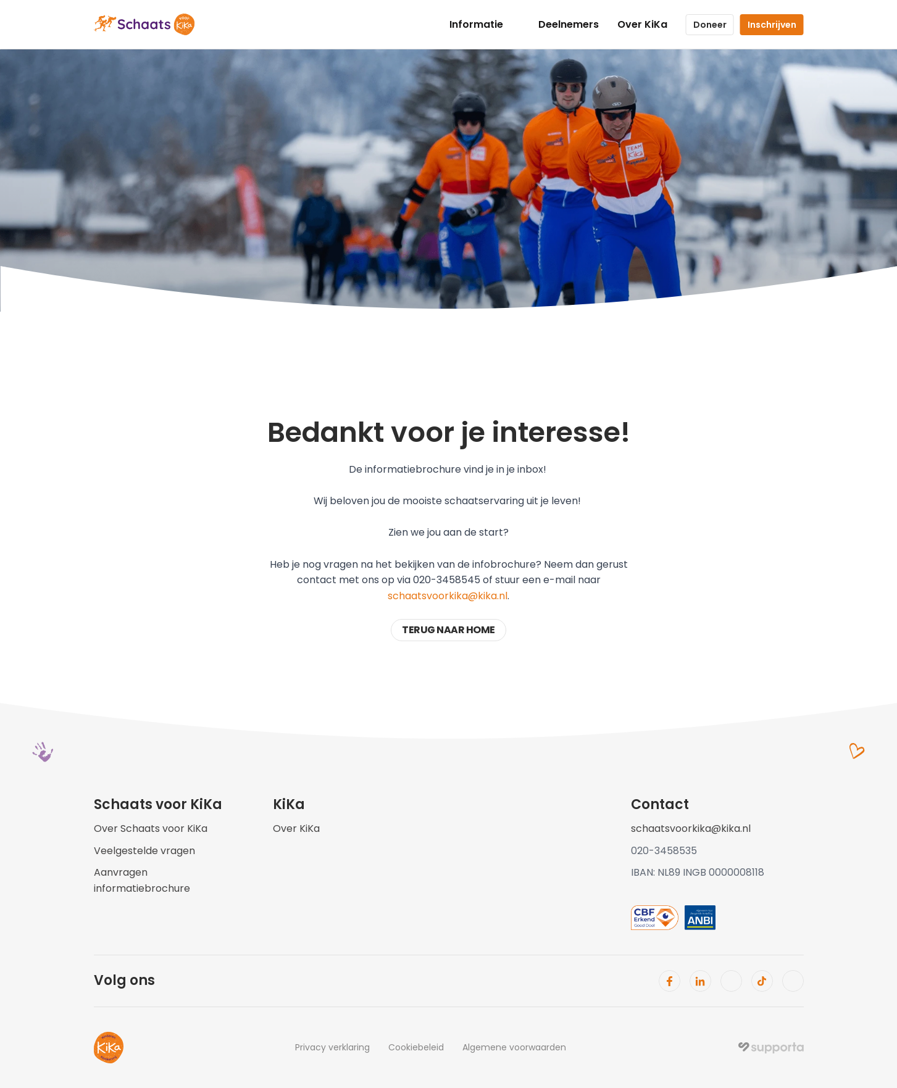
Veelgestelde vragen (144, 851)
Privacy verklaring (332, 1047)
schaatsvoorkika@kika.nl (447, 596)
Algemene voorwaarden (514, 1047)
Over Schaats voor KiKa (150, 828)
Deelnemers (568, 24)
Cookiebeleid (416, 1047)
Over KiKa (642, 24)
